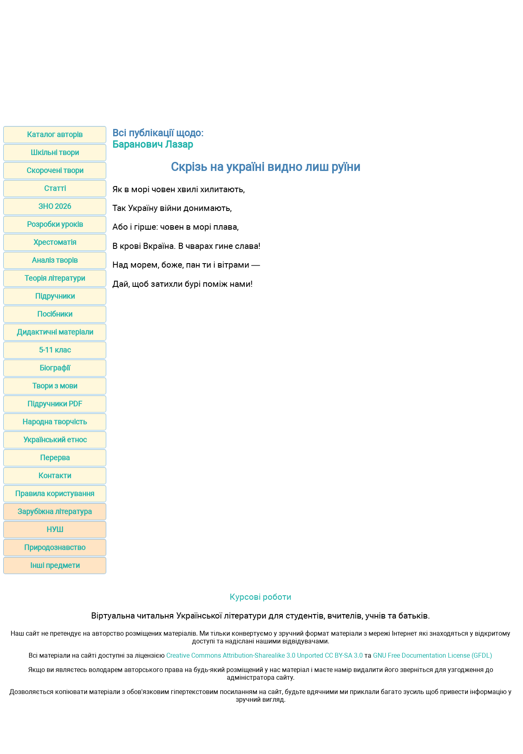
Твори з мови (54, 385)
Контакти (54, 475)
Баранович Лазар (152, 144)
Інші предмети (55, 565)
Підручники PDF (54, 403)
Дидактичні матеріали (55, 332)
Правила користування (54, 493)
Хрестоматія (55, 242)
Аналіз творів (55, 260)
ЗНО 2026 (54, 206)
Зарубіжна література (55, 511)
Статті (55, 188)
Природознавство (54, 547)
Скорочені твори (55, 170)
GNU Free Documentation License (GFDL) (432, 655)
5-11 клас (55, 350)
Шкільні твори (55, 152)
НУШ (55, 529)
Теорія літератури (55, 278)
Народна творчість (54, 421)
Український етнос (55, 439)
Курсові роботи (260, 597)
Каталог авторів (55, 134)
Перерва (55, 457)
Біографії (55, 368)
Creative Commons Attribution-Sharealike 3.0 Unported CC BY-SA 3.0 (264, 655)
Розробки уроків (55, 224)
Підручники (55, 296)
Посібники (54, 314)
